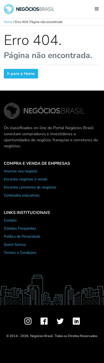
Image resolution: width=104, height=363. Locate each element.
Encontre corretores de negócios (30, 187)
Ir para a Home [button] (21, 73)
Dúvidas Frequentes (20, 228)
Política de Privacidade (22, 236)
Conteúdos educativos (22, 195)
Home (8, 22)
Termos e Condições (20, 252)
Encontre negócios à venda (25, 179)
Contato (10, 220)
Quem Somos (15, 244)
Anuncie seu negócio (20, 171)
